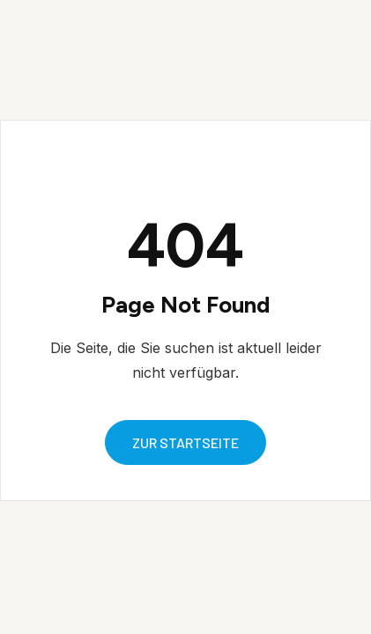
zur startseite (185, 442)
